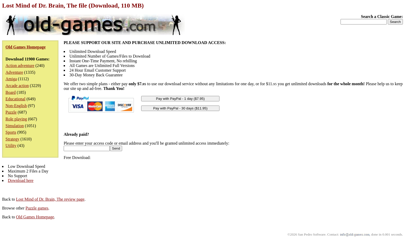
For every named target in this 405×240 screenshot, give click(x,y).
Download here (20, 180)
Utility (10, 145)
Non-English (16, 105)
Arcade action (17, 85)
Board (10, 92)
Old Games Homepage (35, 217)
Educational (15, 99)
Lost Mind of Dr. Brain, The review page (50, 199)
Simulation (14, 126)
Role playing (16, 119)
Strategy (12, 139)
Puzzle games (37, 208)
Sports (10, 132)
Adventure (14, 72)
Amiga (11, 79)
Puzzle (11, 112)
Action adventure (19, 65)
